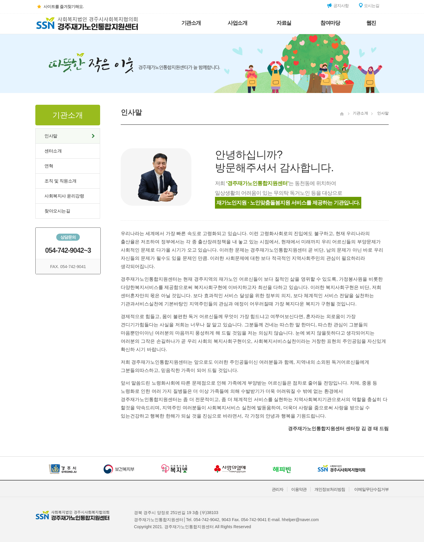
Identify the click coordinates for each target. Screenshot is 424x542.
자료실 (283, 23)
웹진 (371, 23)
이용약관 (299, 489)
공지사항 (338, 5)
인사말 (50, 135)
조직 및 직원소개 (60, 180)
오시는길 (368, 5)
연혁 (48, 165)
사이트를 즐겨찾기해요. (59, 6)
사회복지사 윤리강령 (64, 195)
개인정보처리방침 (329, 489)
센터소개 (53, 150)
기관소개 (191, 23)
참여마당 (330, 23)
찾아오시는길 (57, 210)
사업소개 (237, 23)
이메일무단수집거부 (371, 489)
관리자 (277, 489)
